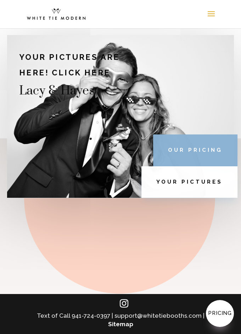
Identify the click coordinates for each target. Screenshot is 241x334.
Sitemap (120, 324)
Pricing (220, 313)
